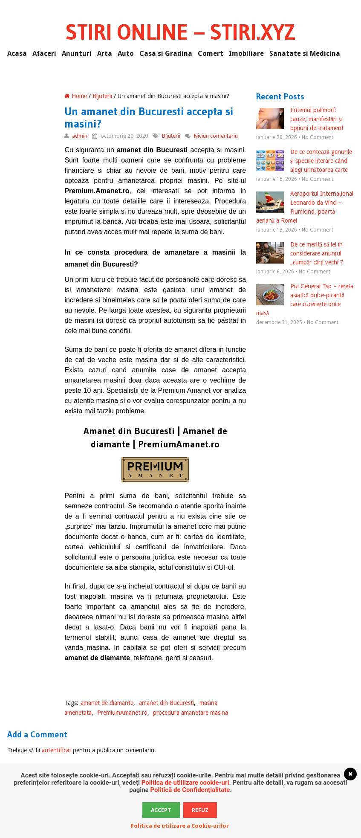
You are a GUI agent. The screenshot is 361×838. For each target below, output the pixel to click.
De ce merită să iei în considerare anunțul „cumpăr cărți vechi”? (300, 253)
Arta (104, 53)
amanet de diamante (107, 702)
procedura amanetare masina (190, 712)
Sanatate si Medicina (304, 53)
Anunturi (77, 53)
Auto (126, 53)
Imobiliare (246, 53)
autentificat (56, 750)
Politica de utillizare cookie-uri (185, 782)
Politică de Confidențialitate (190, 790)
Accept (161, 810)
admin (79, 136)
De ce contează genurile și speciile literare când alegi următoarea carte (304, 160)
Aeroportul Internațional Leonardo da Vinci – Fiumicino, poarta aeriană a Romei (304, 207)
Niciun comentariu (216, 136)
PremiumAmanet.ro (122, 712)
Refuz (200, 810)
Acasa (17, 53)
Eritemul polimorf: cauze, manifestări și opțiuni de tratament (300, 119)
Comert (210, 53)
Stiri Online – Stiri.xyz (180, 32)
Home (75, 96)
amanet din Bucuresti (166, 702)
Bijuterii (102, 96)
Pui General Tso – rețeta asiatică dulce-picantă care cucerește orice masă (304, 299)
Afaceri (44, 53)
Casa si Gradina (165, 53)
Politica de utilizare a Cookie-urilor (179, 826)
